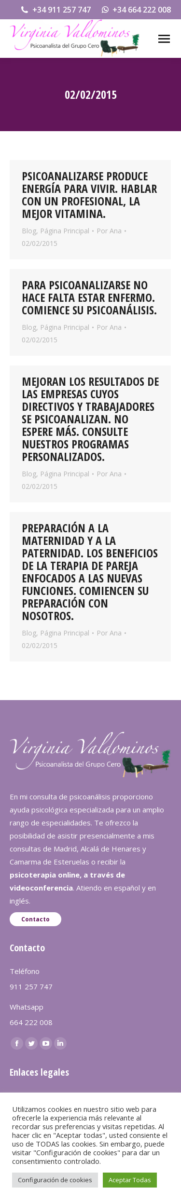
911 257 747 (31, 986)
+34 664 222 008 (135, 9)
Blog (29, 230)
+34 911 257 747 (55, 9)
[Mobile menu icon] (164, 38)
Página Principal (64, 230)
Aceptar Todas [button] (130, 1179)
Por (109, 230)
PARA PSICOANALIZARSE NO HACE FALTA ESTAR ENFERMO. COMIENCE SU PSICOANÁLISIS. (89, 297)
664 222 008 (31, 1022)
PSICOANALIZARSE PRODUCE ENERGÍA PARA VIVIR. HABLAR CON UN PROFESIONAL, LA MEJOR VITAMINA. (89, 194)
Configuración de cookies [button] (55, 1179)
